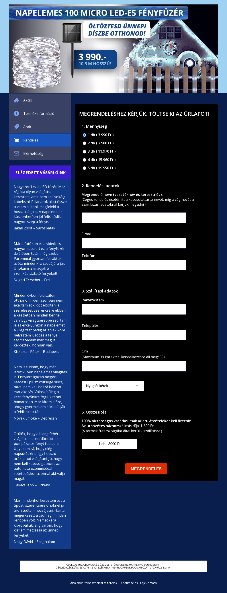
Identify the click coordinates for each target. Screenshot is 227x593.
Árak (27, 126)
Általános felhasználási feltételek (93, 583)
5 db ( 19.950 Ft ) (99, 168)
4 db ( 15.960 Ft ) (99, 159)
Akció (27, 100)
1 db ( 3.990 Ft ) (98, 135)
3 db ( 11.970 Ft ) (99, 151)
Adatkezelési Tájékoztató (139, 583)
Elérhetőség (33, 153)
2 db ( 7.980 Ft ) (98, 143)
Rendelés (30, 140)
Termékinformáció (38, 113)
